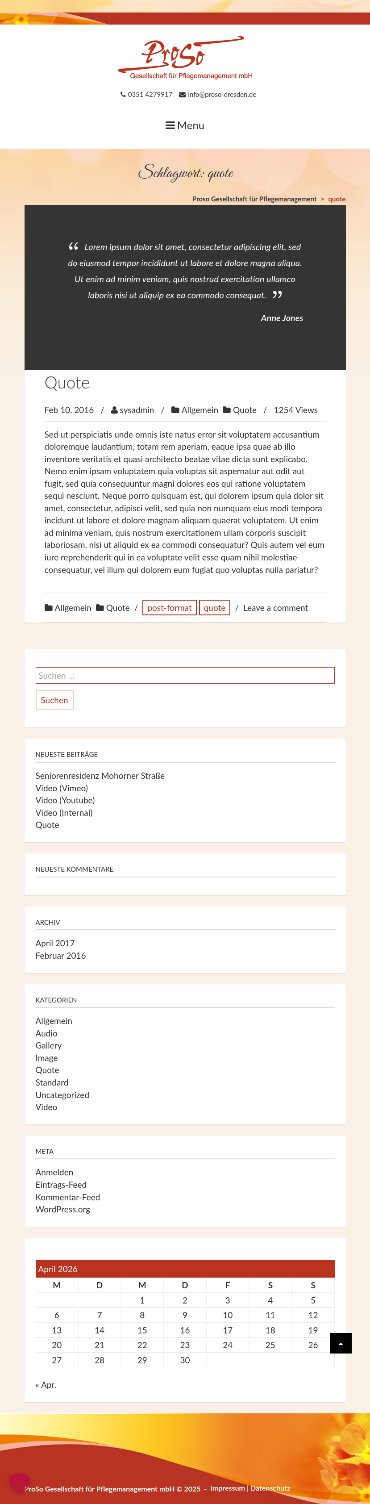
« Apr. (46, 1384)
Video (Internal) (64, 812)
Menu (185, 124)
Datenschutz (270, 1487)
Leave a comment (275, 607)
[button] (19, 1484)
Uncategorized (63, 1095)
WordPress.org (63, 1209)
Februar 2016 (61, 955)
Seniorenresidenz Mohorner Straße (100, 775)
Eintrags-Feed (61, 1184)
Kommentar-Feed (68, 1197)
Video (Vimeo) (62, 788)
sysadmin (137, 410)
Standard (52, 1082)
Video (47, 1107)
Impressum (227, 1487)
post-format (169, 607)
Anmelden (55, 1172)
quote (215, 607)
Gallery (49, 1045)
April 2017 (55, 943)
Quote (67, 382)
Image (47, 1058)
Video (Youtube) (65, 800)
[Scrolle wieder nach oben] (341, 1343)
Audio (47, 1033)
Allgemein (200, 410)
